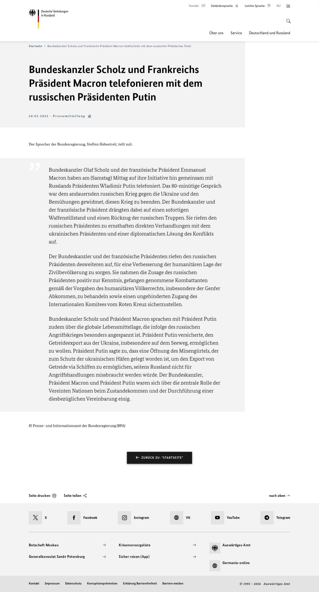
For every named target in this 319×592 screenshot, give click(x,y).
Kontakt (34, 583)
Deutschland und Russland (269, 33)
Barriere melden (172, 583)
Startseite (37, 46)
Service (236, 33)
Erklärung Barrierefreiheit (140, 583)
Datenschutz (73, 583)
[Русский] (279, 6)
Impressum (52, 583)
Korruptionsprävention (102, 583)
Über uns (216, 33)
